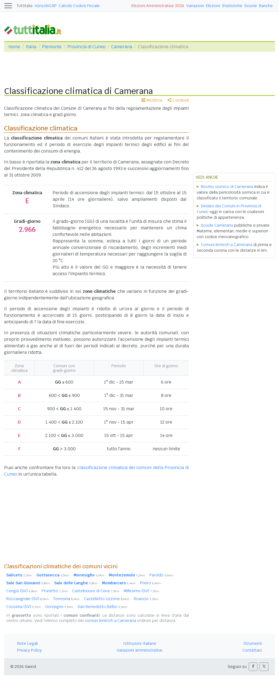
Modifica (152, 100)
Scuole (250, 5)
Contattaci (252, 650)
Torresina (66, 598)
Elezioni (213, 5)
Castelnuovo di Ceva (95, 590)
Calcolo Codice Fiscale (79, 5)
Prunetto (55, 590)
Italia (31, 47)
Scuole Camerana (217, 225)
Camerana (121, 47)
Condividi (178, 100)
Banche (266, 5)
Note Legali (27, 643)
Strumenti (253, 643)
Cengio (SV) (21, 590)
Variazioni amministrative (139, 650)
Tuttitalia (24, 5)
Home (14, 47)
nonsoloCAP (46, 5)
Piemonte (52, 47)
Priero (150, 582)
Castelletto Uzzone (106, 598)
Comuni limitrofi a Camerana (226, 244)
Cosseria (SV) (23, 606)
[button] (253, 666)
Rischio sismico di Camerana (227, 186)
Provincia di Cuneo (86, 47)
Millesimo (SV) (141, 590)
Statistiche (232, 5)
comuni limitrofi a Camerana (110, 620)
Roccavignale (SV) (27, 598)
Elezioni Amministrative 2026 (157, 5)
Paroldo (161, 575)
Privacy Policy (29, 650)
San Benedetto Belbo (102, 606)
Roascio (146, 598)
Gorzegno (59, 606)
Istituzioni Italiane (139, 643)
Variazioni (195, 5)
